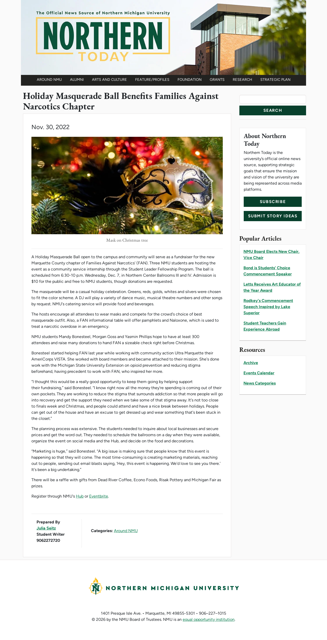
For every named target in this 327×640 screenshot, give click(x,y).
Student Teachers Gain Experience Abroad (264, 326)
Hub (80, 496)
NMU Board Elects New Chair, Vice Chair (271, 254)
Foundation (190, 79)
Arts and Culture (109, 79)
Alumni (77, 79)
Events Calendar (258, 372)
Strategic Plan (275, 79)
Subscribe (273, 201)
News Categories (259, 383)
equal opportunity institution (209, 619)
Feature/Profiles (152, 79)
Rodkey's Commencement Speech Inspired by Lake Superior (268, 306)
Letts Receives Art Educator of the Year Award (272, 287)
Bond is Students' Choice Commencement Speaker (267, 270)
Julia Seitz (46, 528)
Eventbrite (98, 496)
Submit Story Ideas (273, 216)
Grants (217, 79)
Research (242, 79)
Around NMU (49, 79)
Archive (250, 362)
